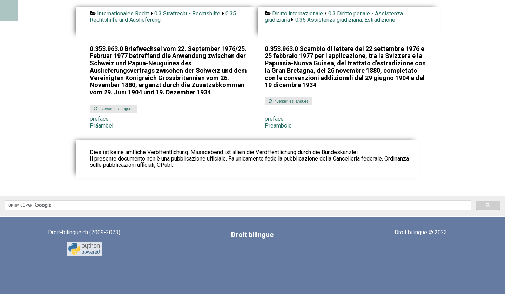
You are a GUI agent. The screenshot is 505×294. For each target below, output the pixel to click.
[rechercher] (237, 205)
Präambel (101, 125)
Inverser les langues (113, 108)
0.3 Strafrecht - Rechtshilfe (187, 13)
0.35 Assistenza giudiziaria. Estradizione (345, 20)
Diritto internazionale (297, 13)
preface (99, 119)
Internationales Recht (123, 13)
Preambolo (278, 125)
